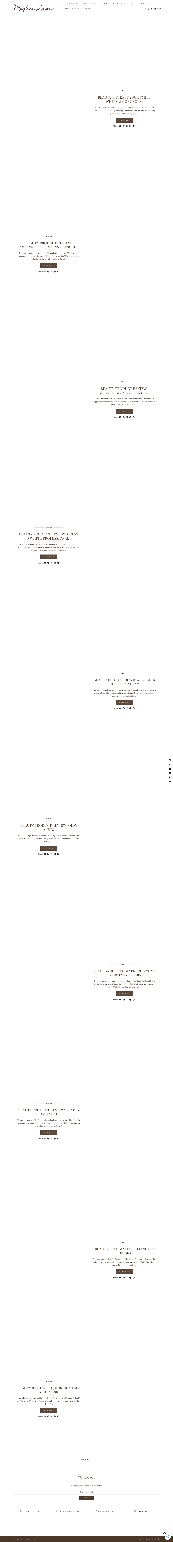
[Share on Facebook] (123, 126)
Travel (133, 4)
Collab (145, 4)
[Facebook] (152, 8)
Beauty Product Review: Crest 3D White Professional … (48, 536)
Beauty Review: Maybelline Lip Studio (124, 1251)
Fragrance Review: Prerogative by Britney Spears (124, 973)
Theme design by (149, 1539)
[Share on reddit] (133, 126)
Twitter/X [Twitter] (30, 1511)
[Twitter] (145, 8)
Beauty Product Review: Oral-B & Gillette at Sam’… (124, 681)
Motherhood (71, 4)
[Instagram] (148, 8)
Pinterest (143, 1511)
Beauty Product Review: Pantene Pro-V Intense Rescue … (48, 245)
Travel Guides (71, 9)
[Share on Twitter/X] (127, 126)
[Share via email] (120, 126)
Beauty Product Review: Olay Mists (48, 827)
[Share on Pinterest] (130, 126)
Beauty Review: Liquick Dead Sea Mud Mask (48, 1390)
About (87, 9)
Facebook (105, 1511)
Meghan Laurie (33, 8)
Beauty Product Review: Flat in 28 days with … (48, 1112)
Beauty (124, 91)
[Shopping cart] (156, 8)
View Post (124, 120)
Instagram (68, 1511)
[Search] (160, 8)
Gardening (119, 4)
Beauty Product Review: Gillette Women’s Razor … (124, 390)
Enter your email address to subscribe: (86, 1486)
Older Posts (86, 1459)
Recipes (104, 4)
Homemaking (89, 4)
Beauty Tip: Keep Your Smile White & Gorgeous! (124, 99)
